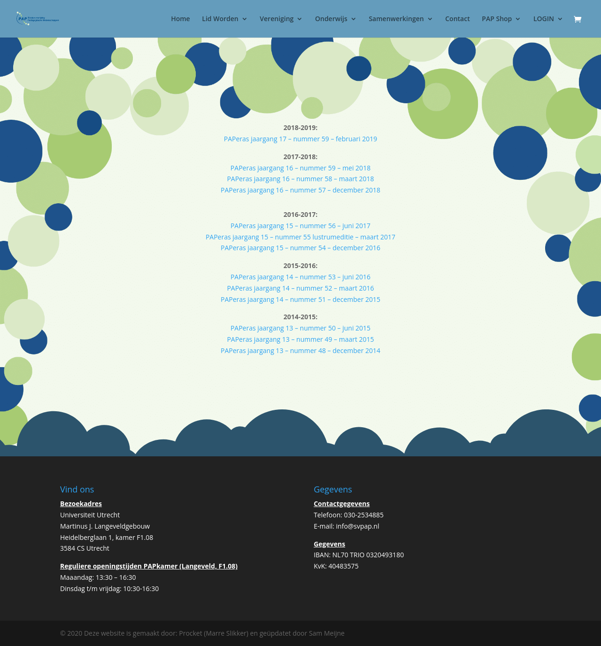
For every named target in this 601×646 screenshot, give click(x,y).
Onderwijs (331, 19)
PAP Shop (497, 19)
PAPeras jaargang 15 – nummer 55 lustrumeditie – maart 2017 (300, 236)
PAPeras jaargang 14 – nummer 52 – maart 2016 (300, 288)
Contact (457, 19)
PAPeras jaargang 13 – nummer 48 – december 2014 (300, 350)
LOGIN (543, 19)
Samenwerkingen (396, 19)
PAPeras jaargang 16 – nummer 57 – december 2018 (300, 189)
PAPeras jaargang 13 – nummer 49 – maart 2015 (300, 339)
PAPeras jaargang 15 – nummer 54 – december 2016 (300, 247)
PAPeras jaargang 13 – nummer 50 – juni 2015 (300, 327)
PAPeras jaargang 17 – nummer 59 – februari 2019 (300, 138)
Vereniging (276, 19)
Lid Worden (220, 19)
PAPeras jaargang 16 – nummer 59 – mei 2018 (300, 167)
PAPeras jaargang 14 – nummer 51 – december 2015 (300, 299)
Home (180, 19)
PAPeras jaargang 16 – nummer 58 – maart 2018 (300, 178)
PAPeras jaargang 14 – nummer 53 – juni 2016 (300, 276)
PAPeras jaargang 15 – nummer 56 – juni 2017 (300, 225)
